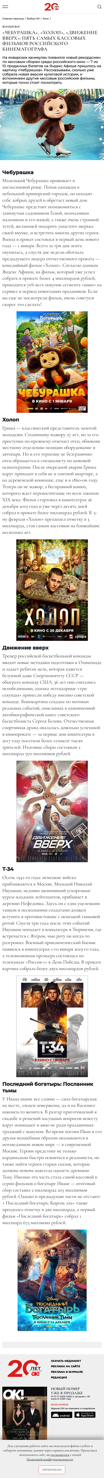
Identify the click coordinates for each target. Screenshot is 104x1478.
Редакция (59, 1377)
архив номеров (59, 1404)
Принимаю (52, 1470)
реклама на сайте (65, 1366)
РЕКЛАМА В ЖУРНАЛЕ (67, 1372)
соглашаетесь (60, 1455)
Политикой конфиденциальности (50, 1459)
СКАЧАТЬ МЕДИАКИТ (66, 1361)
